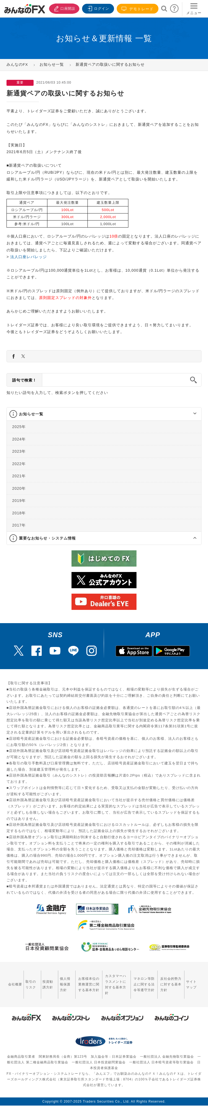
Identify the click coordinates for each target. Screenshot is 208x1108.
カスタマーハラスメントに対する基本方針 (112, 981)
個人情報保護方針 (59, 981)
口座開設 (62, 8)
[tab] (104, 414)
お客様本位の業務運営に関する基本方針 (81, 981)
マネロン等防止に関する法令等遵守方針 (141, 981)
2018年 (19, 513)
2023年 (19, 451)
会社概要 (13, 981)
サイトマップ (193, 981)
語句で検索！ (24, 380)
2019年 (19, 500)
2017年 (19, 525)
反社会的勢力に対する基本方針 (170, 981)
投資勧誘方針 (44, 981)
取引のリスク (29, 981)
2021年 (19, 476)
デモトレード (138, 8)
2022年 (19, 463)
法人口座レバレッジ (28, 257)
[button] (190, 414)
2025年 (19, 427)
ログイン (97, 8)
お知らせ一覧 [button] (31, 414)
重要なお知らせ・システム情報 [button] (47, 538)
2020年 (19, 488)
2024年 (19, 439)
